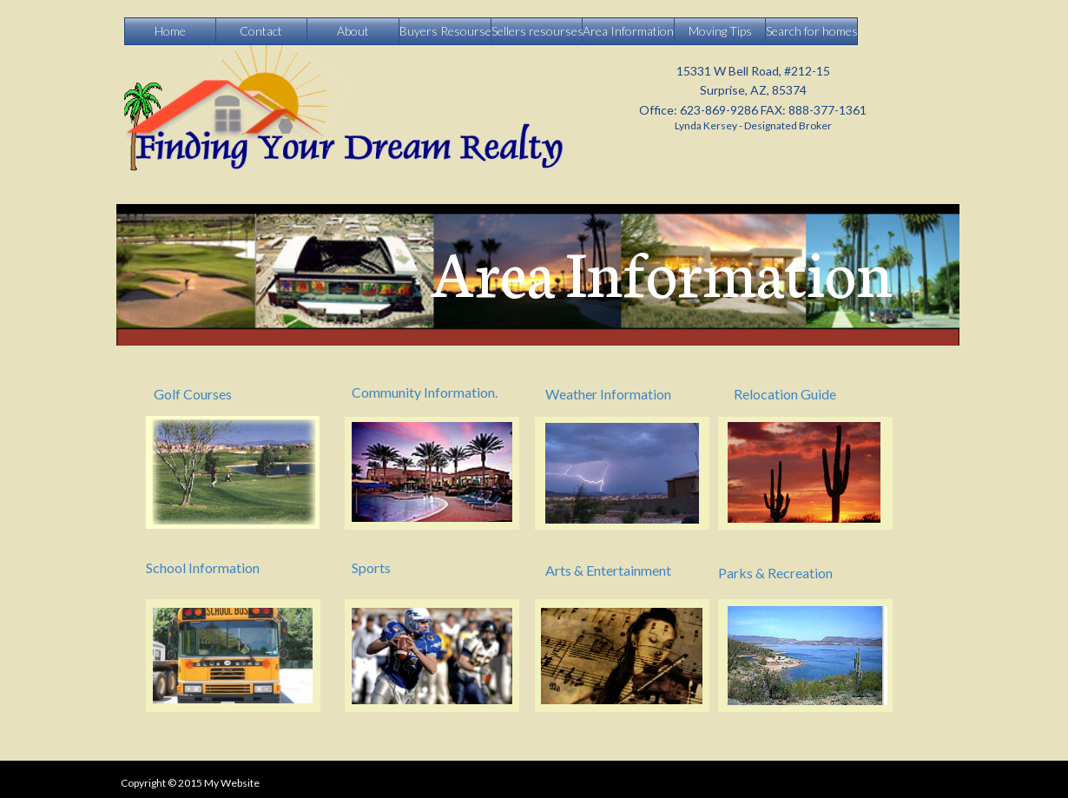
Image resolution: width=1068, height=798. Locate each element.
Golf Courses (193, 394)
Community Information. (425, 392)
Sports (371, 567)
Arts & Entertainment (608, 570)
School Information (203, 567)
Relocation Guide (785, 394)
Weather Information (608, 394)
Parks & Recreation (775, 572)
